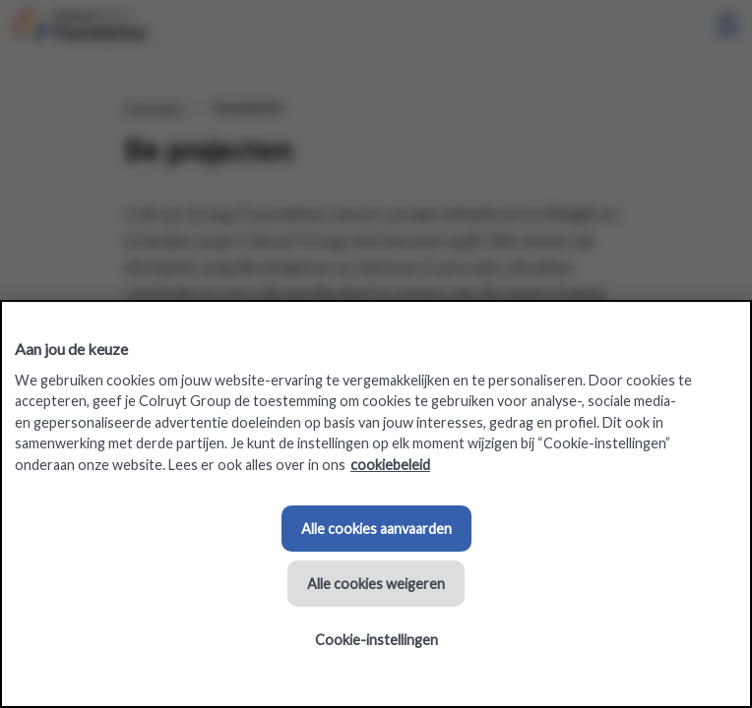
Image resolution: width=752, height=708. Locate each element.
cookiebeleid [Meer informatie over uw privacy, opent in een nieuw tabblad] (390, 464)
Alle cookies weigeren (376, 583)
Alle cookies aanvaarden (376, 528)
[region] (376, 504)
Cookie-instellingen (376, 639)
